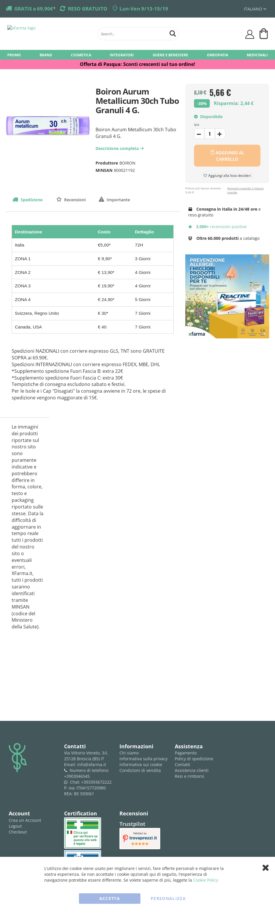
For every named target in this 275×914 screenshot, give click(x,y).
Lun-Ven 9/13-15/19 (143, 8)
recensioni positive (217, 226)
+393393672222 (96, 782)
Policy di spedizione (194, 758)
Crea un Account (25, 820)
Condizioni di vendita (140, 770)
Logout (15, 826)
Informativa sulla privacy (143, 758)
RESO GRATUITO (87, 8)
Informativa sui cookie (140, 764)
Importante (117, 199)
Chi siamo (129, 753)
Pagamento (186, 753)
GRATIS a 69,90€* (35, 8)
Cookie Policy (205, 880)
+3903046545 (77, 776)
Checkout (18, 832)
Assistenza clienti (192, 770)
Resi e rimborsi (189, 776)
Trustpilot (132, 823)
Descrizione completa (120, 148)
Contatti (182, 764)
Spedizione (31, 199)
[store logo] (49, 34)
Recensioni (74, 199)
